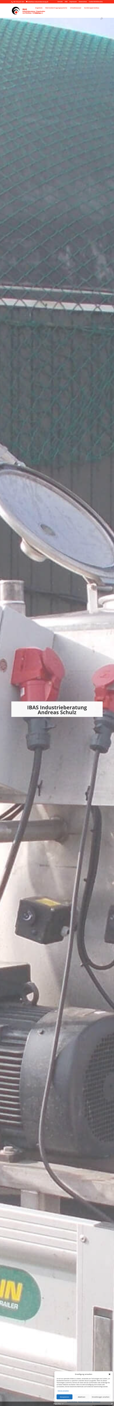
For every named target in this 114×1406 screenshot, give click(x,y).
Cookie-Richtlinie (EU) (96, 2)
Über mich (39, 13)
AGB (66, 2)
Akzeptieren (64, 1397)
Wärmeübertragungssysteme (56, 8)
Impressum (73, 2)
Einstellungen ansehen (100, 1397)
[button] (109, 1374)
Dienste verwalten (63, 1391)
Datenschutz (83, 2)
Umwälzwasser (75, 8)
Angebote (38, 8)
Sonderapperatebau (91, 8)
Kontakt (60, 2)
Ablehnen (81, 1397)
